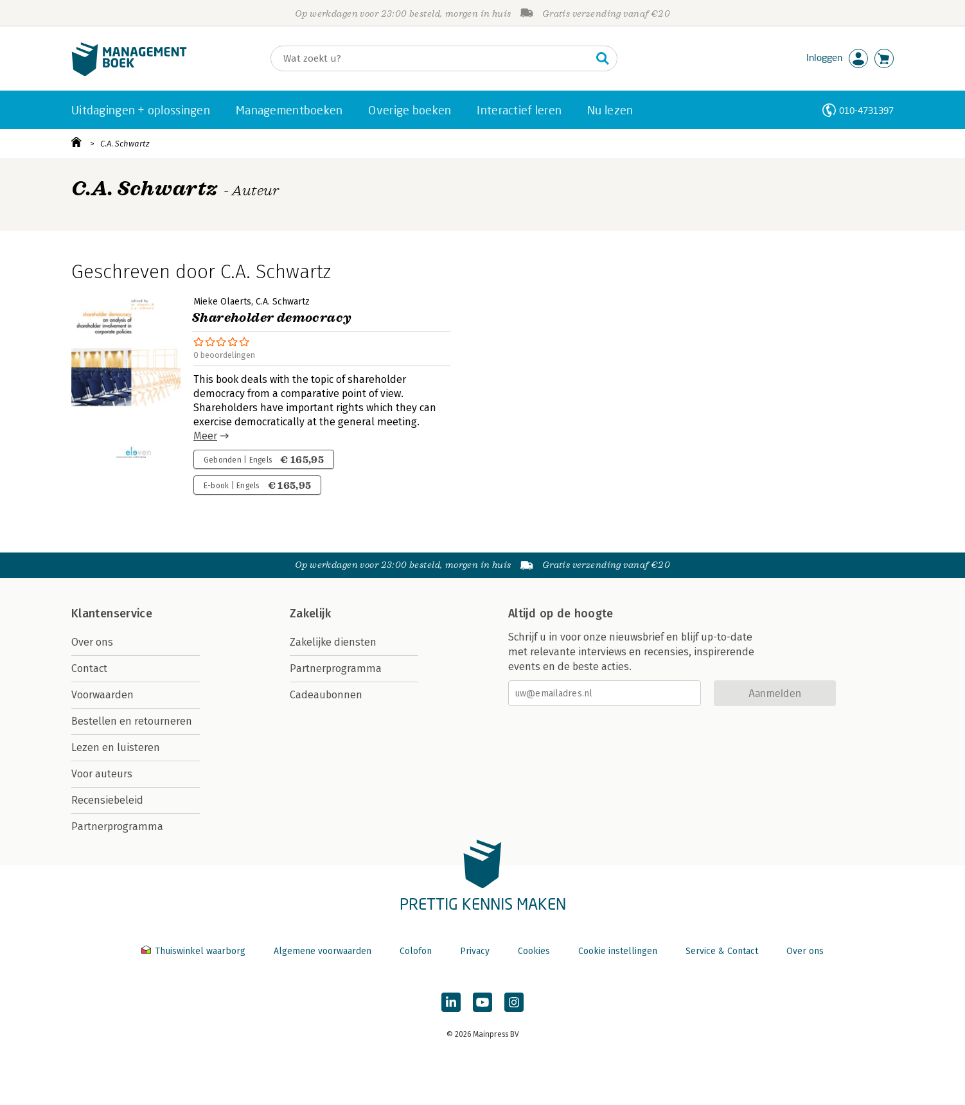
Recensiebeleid (107, 800)
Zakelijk (310, 613)
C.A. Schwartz (125, 143)
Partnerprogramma (117, 826)
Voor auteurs (101, 774)
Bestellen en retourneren (131, 721)
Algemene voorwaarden (322, 951)
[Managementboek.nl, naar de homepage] (129, 72)
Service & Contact (722, 951)
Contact (89, 668)
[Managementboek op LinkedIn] (451, 1002)
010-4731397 (866, 110)
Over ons (92, 642)
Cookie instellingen (617, 951)
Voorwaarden (102, 695)
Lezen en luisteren (115, 747)
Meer (205, 436)
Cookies (534, 951)
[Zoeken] (431, 58)
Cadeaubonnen (326, 695)
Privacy (475, 951)
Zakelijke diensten (333, 642)
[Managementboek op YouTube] (482, 1002)
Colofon (416, 951)
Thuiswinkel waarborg (194, 951)
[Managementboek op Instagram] (514, 1002)
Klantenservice (111, 613)
